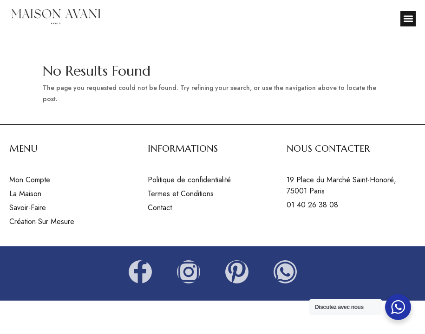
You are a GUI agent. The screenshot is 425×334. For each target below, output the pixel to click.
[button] (408, 18)
